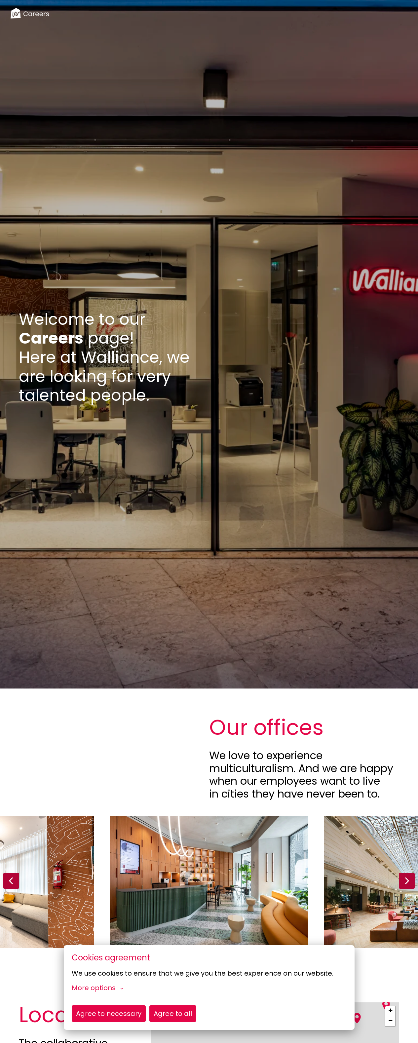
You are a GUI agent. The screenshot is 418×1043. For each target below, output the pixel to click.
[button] (386, 1005)
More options (97, 988)
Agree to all (173, 1013)
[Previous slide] (11, 881)
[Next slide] (407, 881)
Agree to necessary (108, 1013)
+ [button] (390, 1011)
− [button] (390, 1021)
